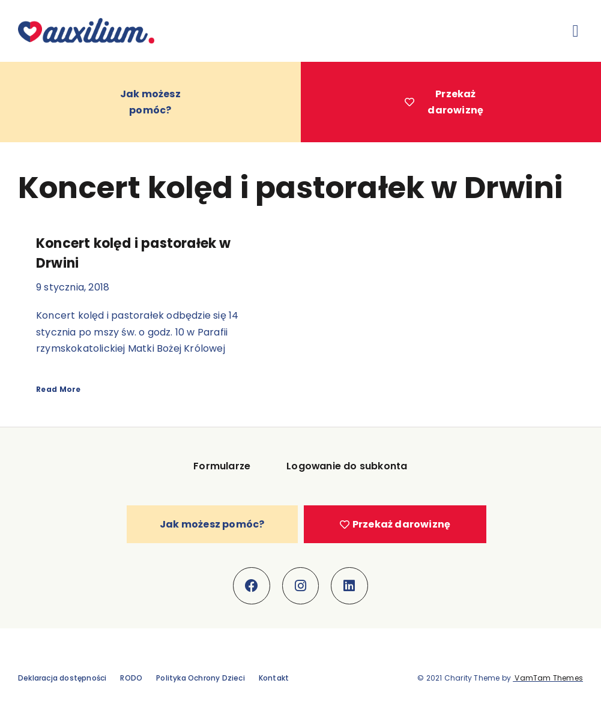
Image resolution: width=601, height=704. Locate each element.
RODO (131, 678)
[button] (576, 31)
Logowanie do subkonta (347, 467)
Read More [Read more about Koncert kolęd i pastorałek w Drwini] (58, 389)
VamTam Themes (548, 678)
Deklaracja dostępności (62, 678)
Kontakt (274, 678)
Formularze (221, 467)
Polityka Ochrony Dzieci (200, 678)
